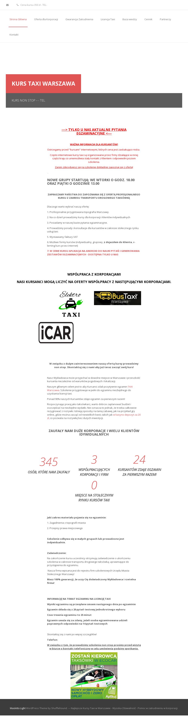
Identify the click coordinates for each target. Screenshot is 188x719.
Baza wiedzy (130, 19)
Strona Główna (18, 19)
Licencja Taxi (108, 19)
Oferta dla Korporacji (46, 19)
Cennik (148, 19)
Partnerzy (165, 19)
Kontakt (14, 34)
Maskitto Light (18, 708)
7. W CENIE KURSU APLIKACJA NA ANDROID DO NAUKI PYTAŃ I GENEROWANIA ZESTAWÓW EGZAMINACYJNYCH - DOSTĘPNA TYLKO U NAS (93, 252)
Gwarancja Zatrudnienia (79, 19)
